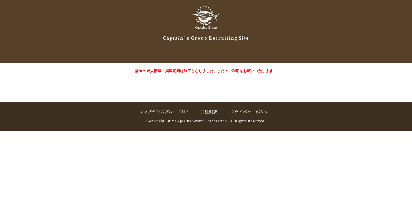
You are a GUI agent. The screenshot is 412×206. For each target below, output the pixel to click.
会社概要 (208, 111)
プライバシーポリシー (251, 111)
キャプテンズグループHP (163, 111)
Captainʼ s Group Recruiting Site (206, 38)
